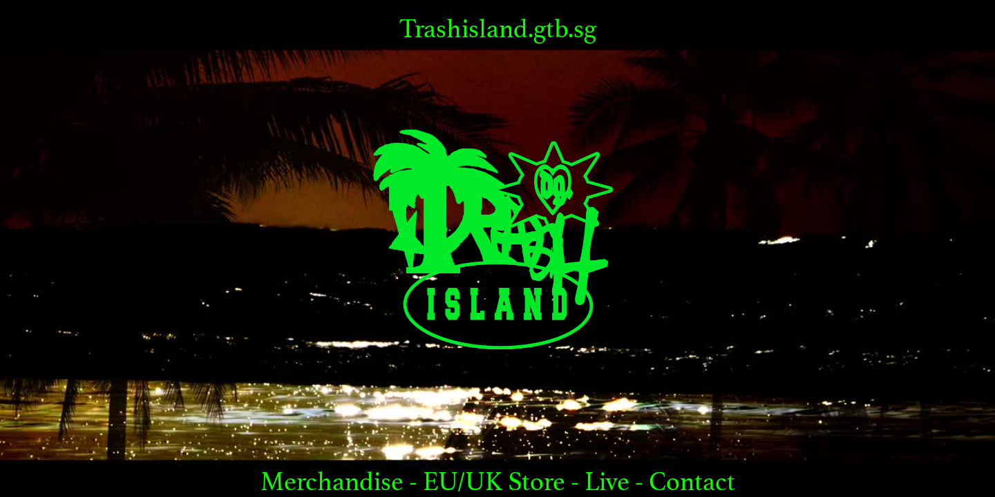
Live (610, 481)
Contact (692, 481)
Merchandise (334, 481)
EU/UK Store (494, 481)
